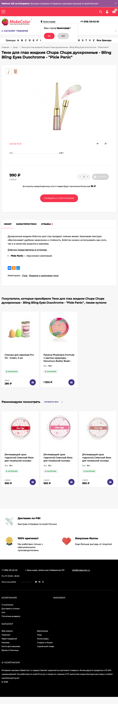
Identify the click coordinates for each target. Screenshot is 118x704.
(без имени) (7, 631)
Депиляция (42, 631)
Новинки (6, 635)
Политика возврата (11, 616)
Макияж (5, 642)
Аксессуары (43, 639)
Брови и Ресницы (10, 650)
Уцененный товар (45, 646)
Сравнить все (54, 402)
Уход (15, 47)
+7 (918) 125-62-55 (89, 21)
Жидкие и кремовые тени (44, 275)
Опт (3, 612)
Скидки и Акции (45, 642)
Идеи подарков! (9, 639)
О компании (7, 605)
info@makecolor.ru (81, 570)
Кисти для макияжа (11, 646)
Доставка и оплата (11, 608)
